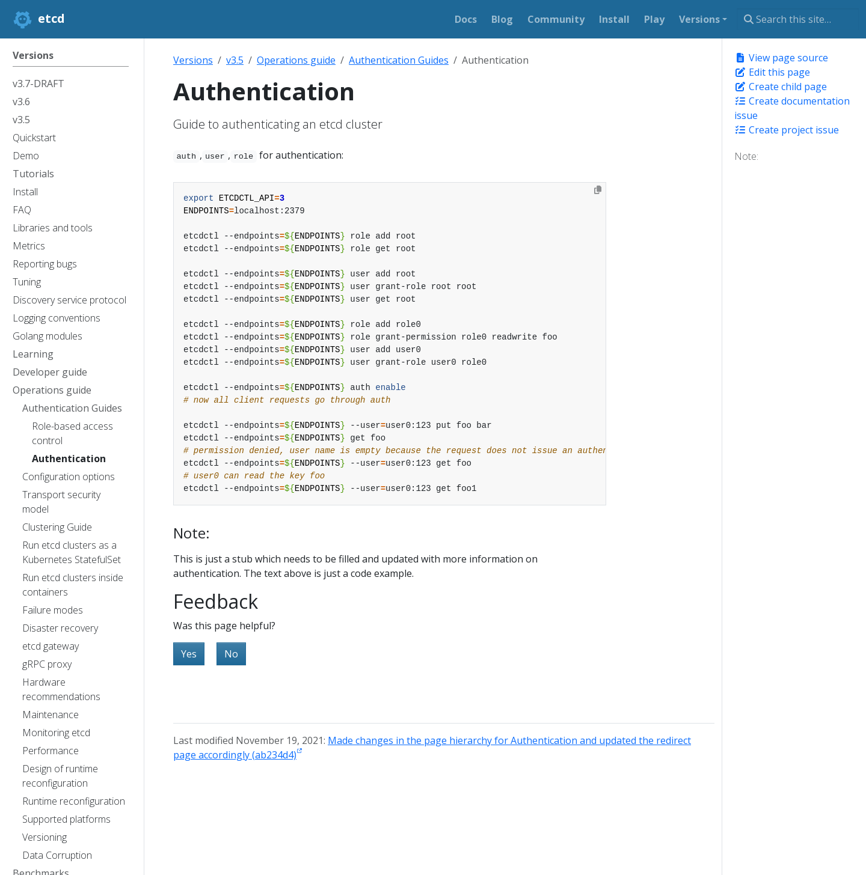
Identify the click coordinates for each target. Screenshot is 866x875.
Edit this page (772, 72)
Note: (746, 156)
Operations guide (296, 60)
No (231, 653)
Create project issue (786, 129)
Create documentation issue (792, 108)
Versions (193, 60)
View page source (781, 57)
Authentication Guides (399, 60)
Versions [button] (699, 19)
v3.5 (235, 60)
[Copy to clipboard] (598, 190)
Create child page (780, 86)
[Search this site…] (798, 19)
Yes (189, 653)
